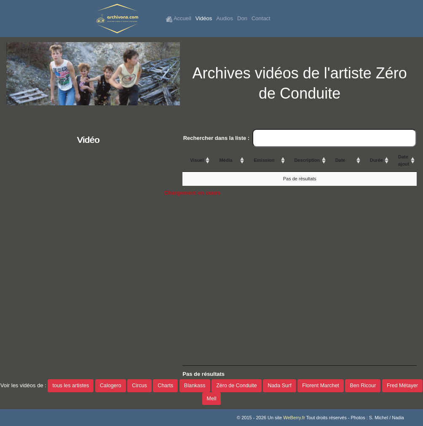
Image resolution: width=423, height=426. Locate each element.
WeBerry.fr (294, 417)
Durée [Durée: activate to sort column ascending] (376, 160)
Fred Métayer (402, 385)
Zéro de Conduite (236, 385)
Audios (224, 18)
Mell (212, 399)
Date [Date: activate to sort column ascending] (340, 160)
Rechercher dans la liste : (299, 138)
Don (242, 18)
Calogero (110, 385)
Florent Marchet (320, 385)
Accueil (178, 18)
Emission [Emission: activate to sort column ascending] (264, 160)
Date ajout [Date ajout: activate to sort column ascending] (403, 160)
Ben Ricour (363, 385)
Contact (261, 18)
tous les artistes (70, 385)
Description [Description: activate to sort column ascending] (307, 160)
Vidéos (203, 18)
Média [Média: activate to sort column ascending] (225, 160)
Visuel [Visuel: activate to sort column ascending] (196, 160)
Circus (139, 385)
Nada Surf (279, 385)
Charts (165, 385)
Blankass (195, 385)
